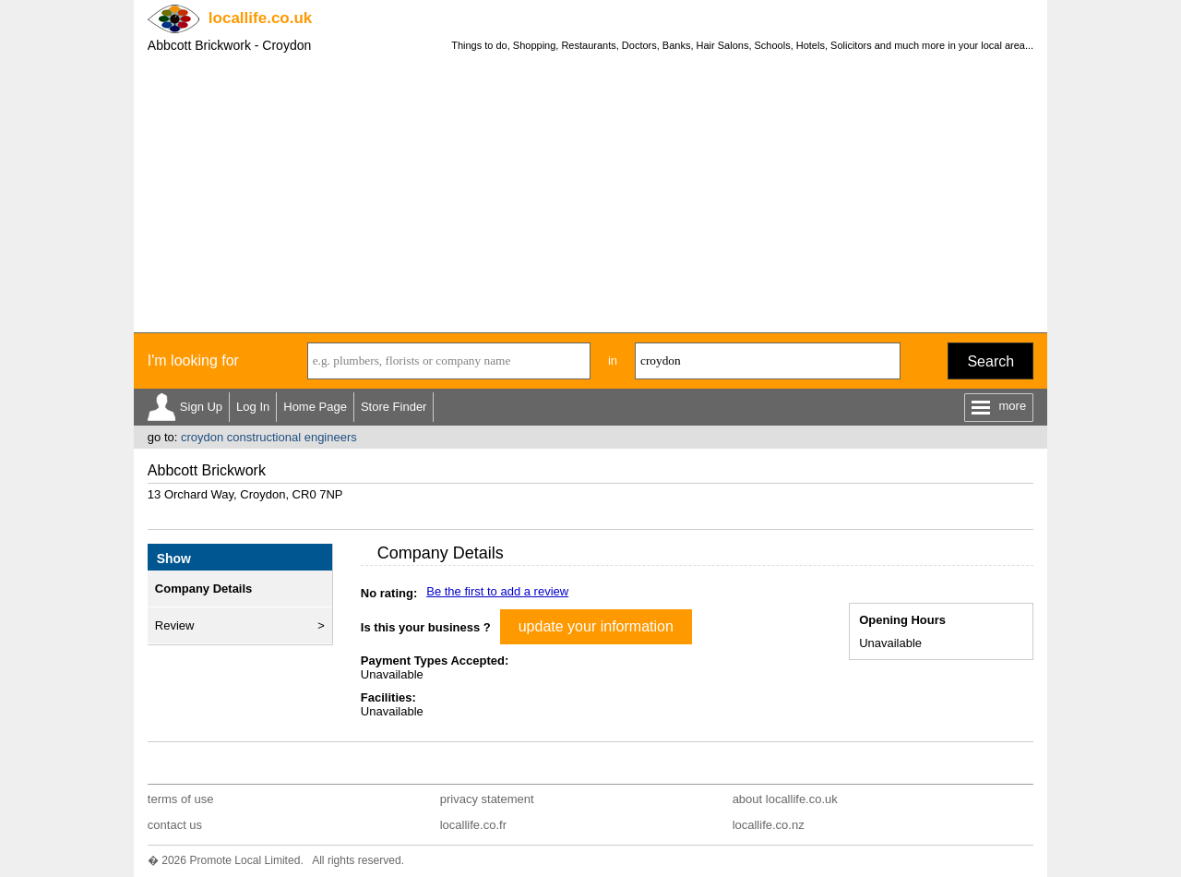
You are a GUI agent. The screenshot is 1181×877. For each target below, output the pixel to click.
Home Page (315, 407)
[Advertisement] (590, 194)
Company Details (203, 588)
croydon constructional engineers (269, 437)
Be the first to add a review (497, 591)
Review (175, 625)
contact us (175, 825)
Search (990, 361)
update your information (596, 626)
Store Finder (394, 407)
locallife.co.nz (769, 825)
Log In (252, 407)
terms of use (181, 799)
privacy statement (487, 799)
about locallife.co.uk (785, 799)
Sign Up (201, 407)
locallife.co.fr (473, 825)
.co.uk (260, 18)
